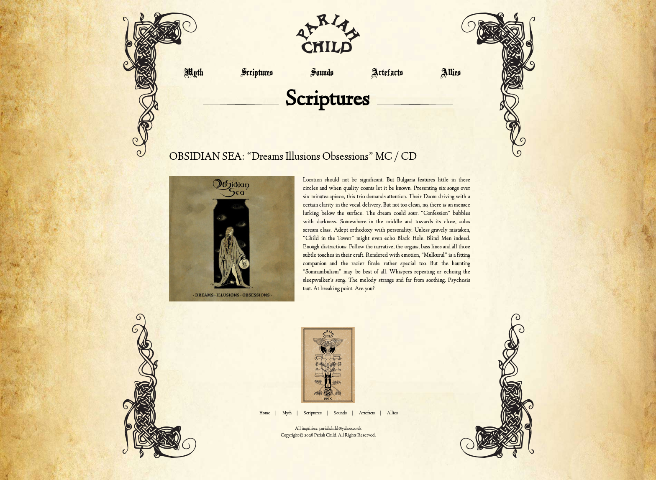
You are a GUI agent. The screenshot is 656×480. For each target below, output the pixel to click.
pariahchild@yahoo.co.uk (340, 428)
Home (264, 413)
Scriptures (257, 73)
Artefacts (387, 73)
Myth (193, 73)
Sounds (321, 73)
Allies (450, 73)
